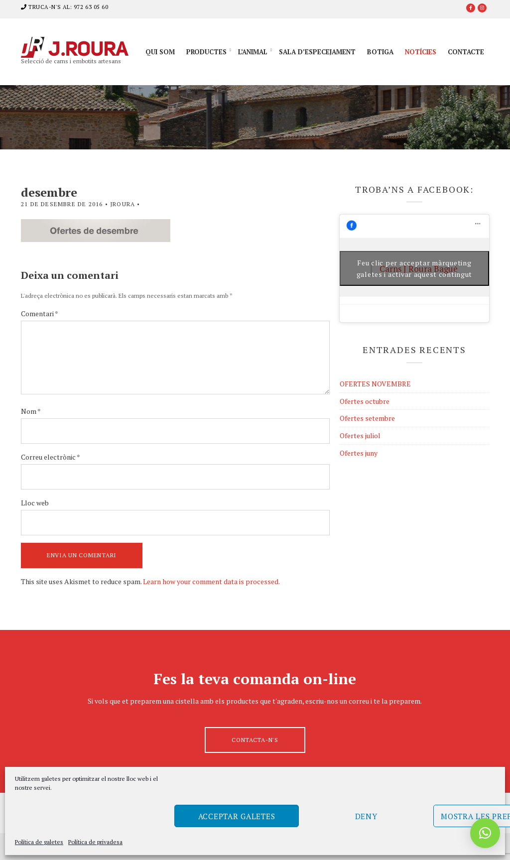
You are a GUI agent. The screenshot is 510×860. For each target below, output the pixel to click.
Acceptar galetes (236, 816)
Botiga (380, 51)
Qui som (160, 51)
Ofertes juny (359, 453)
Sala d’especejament (317, 51)
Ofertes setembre (367, 418)
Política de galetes (39, 842)
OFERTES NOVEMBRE (375, 383)
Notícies (420, 51)
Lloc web (35, 502)
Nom (31, 411)
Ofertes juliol (360, 435)
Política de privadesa (95, 842)
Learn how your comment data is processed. (211, 581)
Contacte (466, 51)
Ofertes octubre (364, 401)
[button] (485, 833)
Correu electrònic (50, 457)
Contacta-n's (255, 739)
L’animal (252, 51)
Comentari (39, 313)
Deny (366, 816)
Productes (206, 51)
